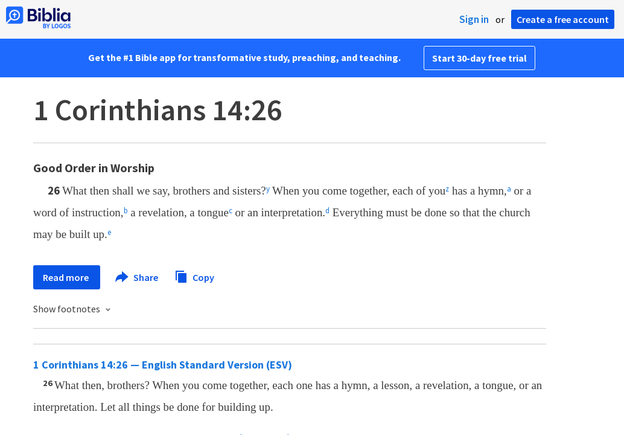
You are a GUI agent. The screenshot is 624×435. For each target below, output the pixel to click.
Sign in (474, 19)
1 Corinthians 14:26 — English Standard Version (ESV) (162, 365)
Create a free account (563, 19)
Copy (194, 275)
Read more (67, 277)
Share (137, 277)
